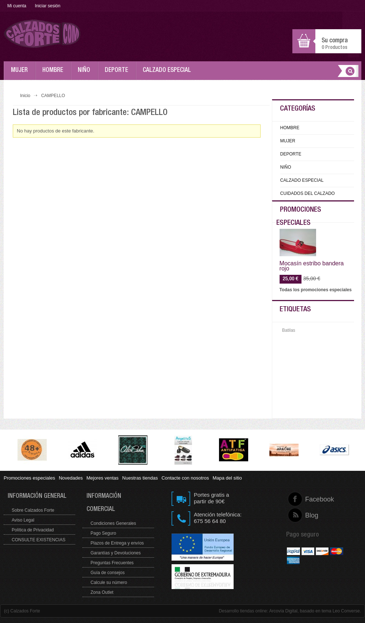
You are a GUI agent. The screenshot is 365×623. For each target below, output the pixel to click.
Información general (37, 496)
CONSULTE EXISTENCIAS (38, 539)
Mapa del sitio (227, 478)
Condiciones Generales (113, 523)
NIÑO (86, 74)
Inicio (25, 95)
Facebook (305, 499)
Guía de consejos (107, 572)
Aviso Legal (23, 520)
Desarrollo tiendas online (243, 611)
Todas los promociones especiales (316, 289)
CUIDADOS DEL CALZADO (307, 193)
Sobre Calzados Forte (33, 510)
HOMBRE (54, 74)
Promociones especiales (29, 478)
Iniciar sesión (47, 5)
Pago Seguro (103, 533)
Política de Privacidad (33, 529)
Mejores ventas (103, 478)
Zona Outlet (102, 592)
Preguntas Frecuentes (112, 562)
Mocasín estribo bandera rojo (312, 266)
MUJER (21, 74)
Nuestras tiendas (140, 478)
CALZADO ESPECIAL (169, 74)
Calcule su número (109, 582)
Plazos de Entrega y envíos (117, 543)
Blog (305, 515)
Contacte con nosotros (185, 478)
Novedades (71, 478)
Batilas (288, 330)
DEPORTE (118, 74)
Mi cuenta (16, 5)
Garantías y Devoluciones (116, 552)
